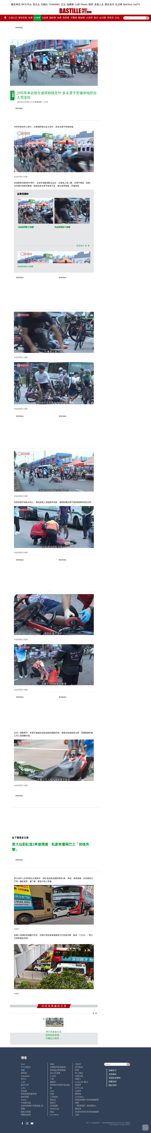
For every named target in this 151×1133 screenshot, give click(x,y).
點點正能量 (26, 1112)
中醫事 (74, 17)
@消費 (102, 17)
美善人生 (99, 4)
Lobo (23, 1088)
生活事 (118, 4)
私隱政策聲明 (114, 1078)
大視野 (89, 17)
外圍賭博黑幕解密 (58, 1067)
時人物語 (79, 1073)
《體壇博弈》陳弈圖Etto (85, 1106)
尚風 (52, 1094)
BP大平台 (27, 4)
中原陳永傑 (26, 1103)
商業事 (66, 17)
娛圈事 (70, 4)
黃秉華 (78, 1085)
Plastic (84, 4)
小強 (23, 1082)
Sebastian (25, 1076)
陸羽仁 (24, 1079)
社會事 (37, 17)
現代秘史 (79, 1067)
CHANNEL (54, 4)
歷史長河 (109, 4)
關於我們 (113, 1085)
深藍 (23, 1070)
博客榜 (110, 17)
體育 (91, 4)
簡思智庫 (25, 1097)
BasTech (127, 4)
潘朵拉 (53, 1100)
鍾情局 (24, 1073)
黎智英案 (22, 17)
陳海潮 (78, 1109)
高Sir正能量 (55, 1073)
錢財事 (52, 17)
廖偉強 (78, 1094)
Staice (23, 1100)
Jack (52, 1091)
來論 (52, 1112)
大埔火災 (12, 17)
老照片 (53, 1103)
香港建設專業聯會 (58, 1070)
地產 (59, 17)
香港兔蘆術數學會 (29, 1094)
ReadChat (54, 1109)
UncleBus (79, 1097)
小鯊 (52, 1079)
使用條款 (113, 1074)
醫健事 (81, 17)
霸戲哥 (53, 1082)
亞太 (63, 4)
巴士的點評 (26, 1067)
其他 (117, 17)
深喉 (52, 1064)
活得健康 (54, 1106)
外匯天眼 (79, 1076)
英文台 (36, 4)
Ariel (23, 1064)
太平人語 (79, 1088)
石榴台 (44, 4)
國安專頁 (16, 4)
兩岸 (96, 17)
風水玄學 (25, 1085)
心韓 (77, 4)
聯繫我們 (113, 1081)
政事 (30, 17)
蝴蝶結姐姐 (26, 1114)
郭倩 (77, 1070)
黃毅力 (78, 1079)
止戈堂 (53, 1076)
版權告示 (113, 1070)
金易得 (78, 1091)
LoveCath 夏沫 (81, 1082)
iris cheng (54, 1114)
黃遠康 (24, 1091)
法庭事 (45, 17)
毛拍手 (78, 1064)
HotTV (136, 4)
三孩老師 (54, 1097)
